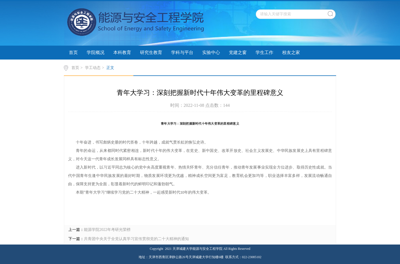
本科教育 (122, 52)
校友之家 (291, 52)
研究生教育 (151, 52)
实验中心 (211, 52)
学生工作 (264, 52)
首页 (73, 52)
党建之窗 (238, 52)
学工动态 (93, 68)
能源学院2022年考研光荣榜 (107, 230)
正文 (110, 68)
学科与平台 (182, 52)
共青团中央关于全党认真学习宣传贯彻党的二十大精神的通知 (136, 239)
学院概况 (95, 52)
